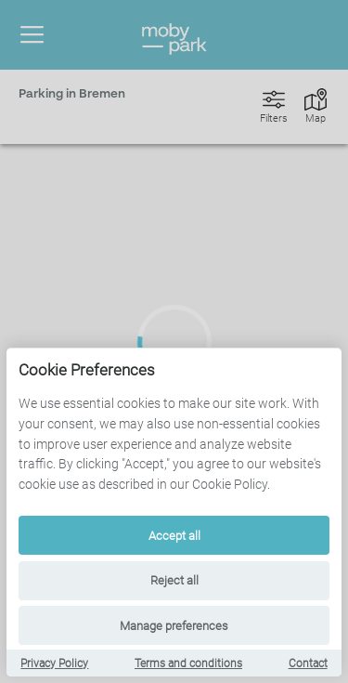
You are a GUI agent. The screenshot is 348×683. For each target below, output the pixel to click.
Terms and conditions (188, 663)
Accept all (174, 536)
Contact (308, 663)
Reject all (174, 580)
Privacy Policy (54, 663)
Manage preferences (174, 626)
